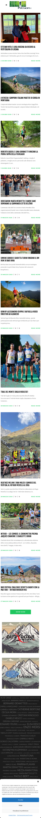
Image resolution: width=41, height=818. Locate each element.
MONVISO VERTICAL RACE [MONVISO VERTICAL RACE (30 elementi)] (11, 773)
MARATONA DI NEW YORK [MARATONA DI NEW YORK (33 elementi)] (11, 759)
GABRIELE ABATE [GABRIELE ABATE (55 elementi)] (27, 738)
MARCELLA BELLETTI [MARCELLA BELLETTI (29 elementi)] (32, 761)
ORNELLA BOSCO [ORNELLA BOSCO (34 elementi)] (8, 776)
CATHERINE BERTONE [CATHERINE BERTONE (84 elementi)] (29, 709)
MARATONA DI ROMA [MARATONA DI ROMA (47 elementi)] (28, 759)
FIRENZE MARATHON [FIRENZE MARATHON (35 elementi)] (33, 733)
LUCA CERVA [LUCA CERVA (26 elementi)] (26, 753)
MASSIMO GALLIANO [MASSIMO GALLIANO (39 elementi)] (10, 770)
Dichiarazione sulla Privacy (25, 815)
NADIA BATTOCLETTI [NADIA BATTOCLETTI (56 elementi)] (28, 773)
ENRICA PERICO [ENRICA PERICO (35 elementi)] (5, 727)
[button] (38, 782)
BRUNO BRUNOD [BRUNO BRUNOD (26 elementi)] (32, 703)
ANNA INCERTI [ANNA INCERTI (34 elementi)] (6, 700)
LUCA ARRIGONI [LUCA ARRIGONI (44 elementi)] (7, 753)
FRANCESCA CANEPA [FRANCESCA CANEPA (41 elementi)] (12, 736)
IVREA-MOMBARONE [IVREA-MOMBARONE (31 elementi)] (6, 747)
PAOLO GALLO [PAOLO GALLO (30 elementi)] (34, 776)
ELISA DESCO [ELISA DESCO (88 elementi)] (34, 724)
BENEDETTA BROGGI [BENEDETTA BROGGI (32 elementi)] (33, 700)
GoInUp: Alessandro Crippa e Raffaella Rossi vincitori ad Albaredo (19, 312)
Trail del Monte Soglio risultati (14, 392)
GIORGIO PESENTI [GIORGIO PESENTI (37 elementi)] (24, 741)
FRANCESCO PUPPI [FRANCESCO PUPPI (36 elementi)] (13, 739)
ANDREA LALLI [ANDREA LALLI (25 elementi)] (15, 698)
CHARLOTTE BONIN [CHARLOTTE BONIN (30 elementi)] (33, 712)
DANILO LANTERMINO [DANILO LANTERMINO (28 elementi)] (29, 718)
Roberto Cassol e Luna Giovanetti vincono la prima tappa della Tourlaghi (19, 152)
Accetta (20, 800)
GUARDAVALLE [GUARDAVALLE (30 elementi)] (23, 744)
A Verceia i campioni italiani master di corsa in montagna (20, 99)
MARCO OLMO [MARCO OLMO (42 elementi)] (11, 764)
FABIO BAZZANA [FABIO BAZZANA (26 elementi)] (30, 730)
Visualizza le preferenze (20, 811)
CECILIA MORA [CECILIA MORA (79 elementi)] (9, 712)
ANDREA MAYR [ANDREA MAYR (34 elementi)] (24, 698)
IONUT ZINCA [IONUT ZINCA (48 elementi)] (33, 744)
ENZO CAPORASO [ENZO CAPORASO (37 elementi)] (17, 727)
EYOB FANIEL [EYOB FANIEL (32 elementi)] (22, 730)
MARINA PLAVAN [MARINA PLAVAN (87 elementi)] (26, 764)
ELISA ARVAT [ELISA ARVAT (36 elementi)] (22, 724)
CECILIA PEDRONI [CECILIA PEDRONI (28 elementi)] (22, 712)
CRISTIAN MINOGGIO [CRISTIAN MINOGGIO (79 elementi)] (28, 715)
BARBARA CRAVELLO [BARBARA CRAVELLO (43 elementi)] (18, 700)
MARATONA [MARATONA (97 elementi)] (26, 755)
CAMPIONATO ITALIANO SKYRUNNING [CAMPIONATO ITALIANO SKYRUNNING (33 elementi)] (29, 706)
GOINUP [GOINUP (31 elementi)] (15, 744)
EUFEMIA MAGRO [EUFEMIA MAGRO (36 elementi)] (11, 730)
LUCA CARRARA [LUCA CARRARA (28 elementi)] (18, 753)
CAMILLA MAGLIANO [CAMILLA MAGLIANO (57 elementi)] (9, 706)
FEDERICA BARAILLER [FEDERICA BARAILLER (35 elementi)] (19, 733)
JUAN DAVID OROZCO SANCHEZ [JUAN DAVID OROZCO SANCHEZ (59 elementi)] (27, 747)
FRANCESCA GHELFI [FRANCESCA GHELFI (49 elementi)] (28, 736)
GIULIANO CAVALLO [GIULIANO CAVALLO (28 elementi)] (7, 744)
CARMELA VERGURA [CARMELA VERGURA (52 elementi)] (8, 709)
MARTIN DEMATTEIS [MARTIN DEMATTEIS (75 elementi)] (13, 767)
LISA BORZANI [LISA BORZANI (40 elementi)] (33, 750)
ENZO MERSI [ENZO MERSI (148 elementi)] (31, 727)
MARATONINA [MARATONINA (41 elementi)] (20, 761)
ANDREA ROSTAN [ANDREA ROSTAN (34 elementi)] (35, 698)
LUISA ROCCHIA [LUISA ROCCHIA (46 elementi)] (13, 756)
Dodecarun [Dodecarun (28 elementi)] (35, 721)
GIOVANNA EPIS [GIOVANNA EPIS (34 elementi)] (36, 741)
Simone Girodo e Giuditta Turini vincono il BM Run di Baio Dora (20, 259)
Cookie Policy (12, 815)
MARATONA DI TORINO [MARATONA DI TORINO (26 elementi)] (9, 761)
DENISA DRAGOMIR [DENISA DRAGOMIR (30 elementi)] (25, 721)
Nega (20, 805)
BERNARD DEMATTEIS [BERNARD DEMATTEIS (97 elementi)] (15, 703)
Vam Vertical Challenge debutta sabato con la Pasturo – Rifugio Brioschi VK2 (20, 588)
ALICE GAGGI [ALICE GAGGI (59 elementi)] (5, 698)
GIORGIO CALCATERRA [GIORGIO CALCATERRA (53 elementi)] (9, 741)
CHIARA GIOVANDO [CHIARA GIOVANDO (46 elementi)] (9, 715)
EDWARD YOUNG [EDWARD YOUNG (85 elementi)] (9, 724)
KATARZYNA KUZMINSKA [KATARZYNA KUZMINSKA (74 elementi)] (15, 750)
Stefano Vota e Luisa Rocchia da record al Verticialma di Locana (18, 48)
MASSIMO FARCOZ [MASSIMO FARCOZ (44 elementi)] (31, 767)
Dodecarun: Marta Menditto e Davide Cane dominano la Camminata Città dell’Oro (18, 202)
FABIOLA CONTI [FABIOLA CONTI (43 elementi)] (6, 733)
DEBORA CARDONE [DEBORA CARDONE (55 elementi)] (11, 721)
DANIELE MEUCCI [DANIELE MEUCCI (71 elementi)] (14, 718)
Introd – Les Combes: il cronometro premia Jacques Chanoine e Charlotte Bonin (19, 535)
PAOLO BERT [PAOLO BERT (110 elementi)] (21, 776)
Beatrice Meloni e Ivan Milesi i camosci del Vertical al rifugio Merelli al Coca (18, 483)
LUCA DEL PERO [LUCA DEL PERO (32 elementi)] (35, 753)
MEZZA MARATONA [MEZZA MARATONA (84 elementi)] (27, 770)
